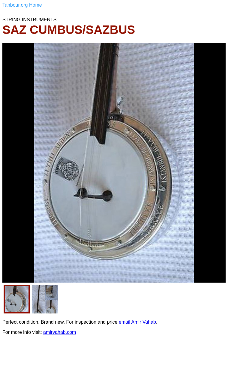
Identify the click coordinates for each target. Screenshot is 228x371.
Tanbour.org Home (22, 4)
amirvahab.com (59, 332)
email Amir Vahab (137, 322)
